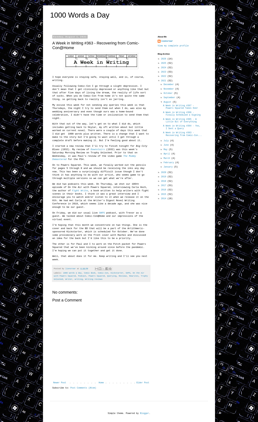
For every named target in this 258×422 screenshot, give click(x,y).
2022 (164, 76)
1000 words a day (72, 273)
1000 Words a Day (79, 15)
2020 (164, 172)
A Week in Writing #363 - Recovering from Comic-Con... (182, 133)
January (169, 167)
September (170, 97)
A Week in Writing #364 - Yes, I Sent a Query (181, 127)
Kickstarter (117, 273)
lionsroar (167, 41)
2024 (164, 67)
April (167, 154)
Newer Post (59, 383)
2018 (164, 181)
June (167, 145)
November (169, 89)
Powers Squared (97, 276)
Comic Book (89, 273)
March (167, 158)
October (169, 93)
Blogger (144, 413)
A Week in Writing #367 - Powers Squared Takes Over (180, 106)
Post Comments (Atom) (83, 388)
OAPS (102, 213)
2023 (164, 72)
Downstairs (98, 149)
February (169, 162)
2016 (164, 190)
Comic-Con (103, 273)
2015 (164, 194)
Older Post (142, 383)
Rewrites (133, 276)
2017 (164, 185)
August (168, 102)
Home (101, 383)
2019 (164, 177)
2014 (164, 198)
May (166, 149)
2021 (164, 81)
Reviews (123, 276)
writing (79, 279)
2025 (164, 63)
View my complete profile (173, 46)
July (167, 141)
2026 (164, 59)
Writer (68, 279)
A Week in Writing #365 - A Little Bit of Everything (180, 120)
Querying (111, 276)
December (169, 84)
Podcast (82, 276)
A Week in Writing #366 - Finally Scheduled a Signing (181, 113)
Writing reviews (93, 279)
